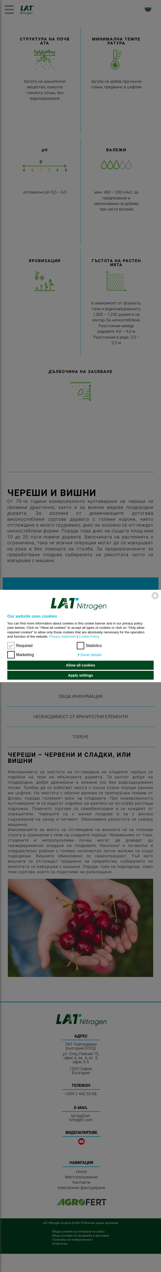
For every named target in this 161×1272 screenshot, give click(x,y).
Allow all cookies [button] (80, 665)
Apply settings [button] (80, 675)
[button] (89, 655)
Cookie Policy (89, 636)
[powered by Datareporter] (155, 598)
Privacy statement (62, 636)
